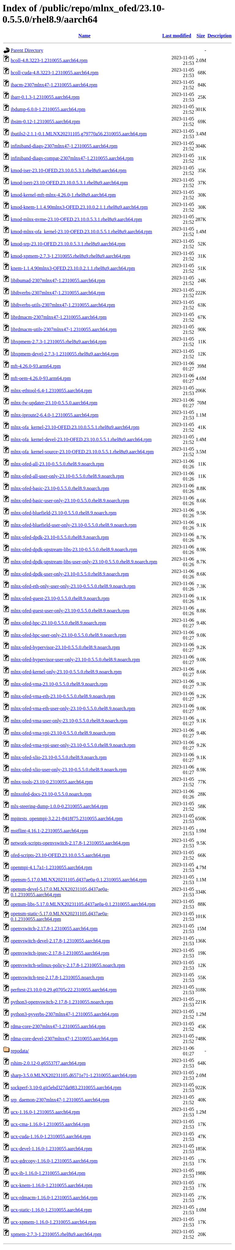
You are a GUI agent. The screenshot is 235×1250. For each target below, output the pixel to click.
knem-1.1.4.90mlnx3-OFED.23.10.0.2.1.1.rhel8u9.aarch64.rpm (73, 268)
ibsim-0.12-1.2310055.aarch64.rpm (45, 121)
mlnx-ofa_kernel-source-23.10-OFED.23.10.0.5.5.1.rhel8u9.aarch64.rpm (82, 451)
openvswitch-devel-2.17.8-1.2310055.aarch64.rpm (60, 940)
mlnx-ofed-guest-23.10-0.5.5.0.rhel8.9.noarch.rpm (60, 598)
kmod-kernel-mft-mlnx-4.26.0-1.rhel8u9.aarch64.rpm (63, 194)
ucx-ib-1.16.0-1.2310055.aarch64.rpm (48, 1173)
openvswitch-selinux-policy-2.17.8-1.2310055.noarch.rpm (68, 965)
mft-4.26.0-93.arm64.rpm (36, 366)
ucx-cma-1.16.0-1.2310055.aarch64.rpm (50, 1124)
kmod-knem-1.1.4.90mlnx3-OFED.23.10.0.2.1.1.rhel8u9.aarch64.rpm (79, 207)
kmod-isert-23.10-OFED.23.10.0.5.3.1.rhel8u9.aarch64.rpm (69, 182)
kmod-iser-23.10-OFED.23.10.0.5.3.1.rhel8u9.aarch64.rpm (68, 170)
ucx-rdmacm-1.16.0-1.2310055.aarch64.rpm (54, 1197)
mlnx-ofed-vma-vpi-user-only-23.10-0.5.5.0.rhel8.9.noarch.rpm (73, 745)
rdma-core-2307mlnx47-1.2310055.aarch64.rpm (58, 1026)
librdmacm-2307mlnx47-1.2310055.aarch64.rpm (58, 317)
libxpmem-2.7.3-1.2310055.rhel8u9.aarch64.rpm (58, 341)
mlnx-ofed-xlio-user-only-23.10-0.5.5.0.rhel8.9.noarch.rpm (69, 769)
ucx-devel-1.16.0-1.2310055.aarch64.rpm (51, 1148)
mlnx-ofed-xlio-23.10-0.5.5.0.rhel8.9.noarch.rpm (59, 757)
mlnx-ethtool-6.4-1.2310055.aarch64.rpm (51, 390)
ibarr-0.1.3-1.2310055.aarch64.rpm (45, 97)
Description (219, 35)
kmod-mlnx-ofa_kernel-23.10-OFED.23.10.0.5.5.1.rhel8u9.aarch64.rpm (81, 231)
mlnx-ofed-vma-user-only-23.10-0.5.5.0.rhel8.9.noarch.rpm (69, 720)
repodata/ (20, 1050)
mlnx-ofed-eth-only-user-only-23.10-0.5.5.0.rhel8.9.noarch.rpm (73, 586)
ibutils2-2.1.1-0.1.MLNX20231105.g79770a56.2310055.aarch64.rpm (79, 133)
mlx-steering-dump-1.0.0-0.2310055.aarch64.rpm (59, 806)
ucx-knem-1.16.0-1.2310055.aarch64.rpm (51, 1185)
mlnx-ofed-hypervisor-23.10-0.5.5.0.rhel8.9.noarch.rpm (65, 647)
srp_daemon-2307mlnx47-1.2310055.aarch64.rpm (60, 1099)
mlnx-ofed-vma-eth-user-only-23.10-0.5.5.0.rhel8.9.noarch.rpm (73, 708)
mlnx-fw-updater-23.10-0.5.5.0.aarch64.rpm (54, 402)
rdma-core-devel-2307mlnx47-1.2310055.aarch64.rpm (64, 1038)
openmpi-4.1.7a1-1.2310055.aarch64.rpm (51, 867)
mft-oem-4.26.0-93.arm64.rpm (41, 378)
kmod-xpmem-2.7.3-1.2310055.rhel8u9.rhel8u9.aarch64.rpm (70, 256)
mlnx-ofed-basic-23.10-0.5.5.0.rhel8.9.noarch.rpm (60, 488)
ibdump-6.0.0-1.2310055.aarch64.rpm (48, 109)
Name (84, 35)
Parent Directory (27, 50)
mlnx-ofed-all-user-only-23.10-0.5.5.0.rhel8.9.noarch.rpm (67, 476)
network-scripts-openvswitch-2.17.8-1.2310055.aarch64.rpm (70, 843)
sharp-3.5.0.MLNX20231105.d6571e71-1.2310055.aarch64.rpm (73, 1075)
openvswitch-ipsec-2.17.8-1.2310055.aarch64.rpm (60, 953)
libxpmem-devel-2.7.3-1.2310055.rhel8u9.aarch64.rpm (65, 353)
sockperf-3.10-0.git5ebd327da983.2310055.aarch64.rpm (66, 1087)
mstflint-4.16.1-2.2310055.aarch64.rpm (49, 830)
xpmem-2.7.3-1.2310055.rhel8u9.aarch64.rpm (56, 1234)
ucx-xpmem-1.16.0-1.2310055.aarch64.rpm (53, 1222)
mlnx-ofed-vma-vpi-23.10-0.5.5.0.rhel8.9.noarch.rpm (63, 733)
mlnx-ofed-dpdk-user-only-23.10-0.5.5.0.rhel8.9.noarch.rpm (70, 574)
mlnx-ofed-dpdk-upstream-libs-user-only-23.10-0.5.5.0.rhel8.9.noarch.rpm (84, 561)
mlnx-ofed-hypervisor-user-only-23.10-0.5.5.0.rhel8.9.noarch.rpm (75, 659)
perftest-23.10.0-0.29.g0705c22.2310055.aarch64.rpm (64, 989)
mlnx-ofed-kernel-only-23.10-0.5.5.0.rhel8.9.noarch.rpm (66, 671)
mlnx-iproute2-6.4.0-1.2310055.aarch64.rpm (55, 415)
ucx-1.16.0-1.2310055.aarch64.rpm (45, 1112)
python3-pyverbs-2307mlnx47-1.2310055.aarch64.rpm (64, 1014)
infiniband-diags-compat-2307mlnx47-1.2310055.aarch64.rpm (72, 158)
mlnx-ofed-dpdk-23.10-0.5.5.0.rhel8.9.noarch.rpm (60, 537)
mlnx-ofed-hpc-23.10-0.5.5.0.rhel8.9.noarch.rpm (58, 622)
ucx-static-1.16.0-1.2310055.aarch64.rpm (51, 1209)
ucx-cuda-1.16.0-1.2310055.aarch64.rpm (51, 1136)
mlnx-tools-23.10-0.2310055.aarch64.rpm (52, 781)
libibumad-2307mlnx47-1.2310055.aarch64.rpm (58, 280)
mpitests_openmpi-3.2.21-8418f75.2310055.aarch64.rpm (67, 818)
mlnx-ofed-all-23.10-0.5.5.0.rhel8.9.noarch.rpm (57, 463)
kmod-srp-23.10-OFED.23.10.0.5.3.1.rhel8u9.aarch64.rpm (68, 243)
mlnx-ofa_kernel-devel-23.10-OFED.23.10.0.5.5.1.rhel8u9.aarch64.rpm (81, 439)
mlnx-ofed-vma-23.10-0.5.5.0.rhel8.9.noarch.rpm (59, 684)
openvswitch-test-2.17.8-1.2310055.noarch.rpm (57, 977)
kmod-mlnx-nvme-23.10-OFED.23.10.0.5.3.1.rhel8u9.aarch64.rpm (76, 219)
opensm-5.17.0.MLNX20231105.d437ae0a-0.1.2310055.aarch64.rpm (79, 879)
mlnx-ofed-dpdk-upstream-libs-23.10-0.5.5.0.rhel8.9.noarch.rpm (74, 549)
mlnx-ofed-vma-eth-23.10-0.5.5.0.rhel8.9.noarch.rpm (63, 696)
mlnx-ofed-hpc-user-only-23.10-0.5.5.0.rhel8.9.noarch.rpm (68, 635)
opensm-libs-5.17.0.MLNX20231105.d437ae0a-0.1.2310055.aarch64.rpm (83, 904)
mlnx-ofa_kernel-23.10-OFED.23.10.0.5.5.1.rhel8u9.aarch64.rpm (75, 427)
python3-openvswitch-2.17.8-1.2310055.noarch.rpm (62, 1002)
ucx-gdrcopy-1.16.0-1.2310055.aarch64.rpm (54, 1160)
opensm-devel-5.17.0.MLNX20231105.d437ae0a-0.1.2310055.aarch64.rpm (60, 892)
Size (200, 35)
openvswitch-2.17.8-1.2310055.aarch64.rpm (54, 928)
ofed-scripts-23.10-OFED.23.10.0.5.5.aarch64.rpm (60, 855)
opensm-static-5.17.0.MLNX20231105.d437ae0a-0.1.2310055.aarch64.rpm (59, 916)
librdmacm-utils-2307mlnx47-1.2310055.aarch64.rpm (64, 329)
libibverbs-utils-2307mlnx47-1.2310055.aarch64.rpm (63, 305)
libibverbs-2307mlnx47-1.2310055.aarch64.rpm (58, 292)
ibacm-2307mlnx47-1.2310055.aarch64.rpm (54, 84)
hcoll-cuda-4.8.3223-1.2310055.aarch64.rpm (55, 72)
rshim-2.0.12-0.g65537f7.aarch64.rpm (48, 1063)
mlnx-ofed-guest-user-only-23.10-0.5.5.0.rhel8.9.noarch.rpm (70, 610)
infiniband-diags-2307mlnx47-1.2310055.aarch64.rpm (64, 146)
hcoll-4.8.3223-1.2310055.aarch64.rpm (49, 60)
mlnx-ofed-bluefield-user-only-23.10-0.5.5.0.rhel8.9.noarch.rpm (73, 525)
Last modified (176, 35)
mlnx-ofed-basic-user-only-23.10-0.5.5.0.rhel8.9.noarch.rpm (70, 500)
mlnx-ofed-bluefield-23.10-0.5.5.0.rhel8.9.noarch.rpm (64, 512)
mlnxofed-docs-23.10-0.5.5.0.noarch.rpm (51, 794)
